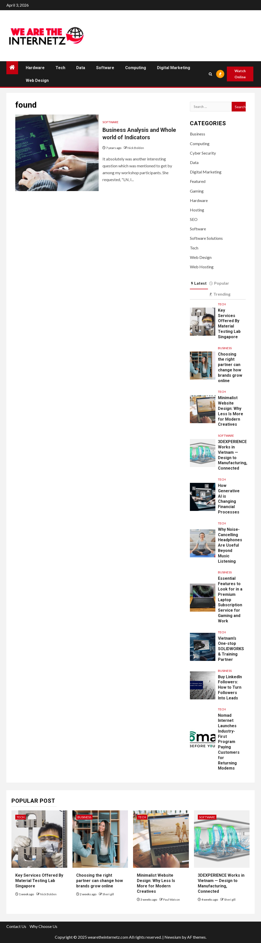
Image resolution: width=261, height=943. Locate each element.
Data (80, 67)
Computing (135, 67)
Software (105, 67)
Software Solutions (206, 238)
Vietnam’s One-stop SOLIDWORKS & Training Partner (231, 649)
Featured (197, 181)
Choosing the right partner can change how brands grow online (230, 367)
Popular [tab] (219, 283)
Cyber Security (203, 152)
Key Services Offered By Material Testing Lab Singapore (229, 323)
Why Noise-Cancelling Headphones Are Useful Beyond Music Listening (230, 545)
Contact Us (16, 926)
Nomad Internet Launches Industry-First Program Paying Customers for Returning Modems (229, 742)
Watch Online (240, 74)
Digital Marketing (173, 67)
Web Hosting (202, 266)
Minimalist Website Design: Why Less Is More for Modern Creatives (156, 883)
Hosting (197, 209)
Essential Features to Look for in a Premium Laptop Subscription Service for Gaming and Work (230, 599)
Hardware (35, 67)
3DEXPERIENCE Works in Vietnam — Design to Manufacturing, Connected (221, 883)
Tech (60, 67)
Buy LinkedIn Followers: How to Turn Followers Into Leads (230, 687)
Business (197, 133)
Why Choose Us (43, 926)
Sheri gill (108, 894)
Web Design (37, 80)
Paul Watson (171, 899)
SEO (194, 219)
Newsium (172, 937)
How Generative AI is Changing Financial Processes (229, 498)
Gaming (197, 190)
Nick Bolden (135, 148)
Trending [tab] (219, 294)
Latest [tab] (199, 283)
